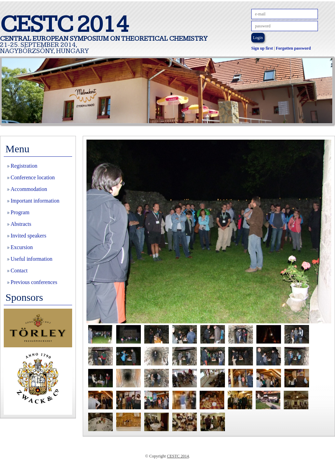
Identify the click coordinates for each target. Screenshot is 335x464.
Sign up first (262, 48)
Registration (24, 166)
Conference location (33, 177)
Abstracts (21, 224)
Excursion (22, 247)
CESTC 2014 (178, 456)
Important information (35, 201)
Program (20, 212)
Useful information (31, 259)
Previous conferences (34, 282)
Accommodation (29, 189)
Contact (19, 270)
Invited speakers (28, 236)
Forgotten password (293, 48)
